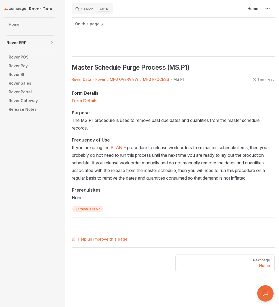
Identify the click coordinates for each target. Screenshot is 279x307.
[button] (52, 42)
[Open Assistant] (265, 293)
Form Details (84, 100)
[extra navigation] (268, 8)
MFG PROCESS (156, 79)
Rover (100, 79)
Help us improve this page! (100, 239)
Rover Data (81, 79)
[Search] (92, 8)
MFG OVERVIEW (124, 79)
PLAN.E (119, 147)
